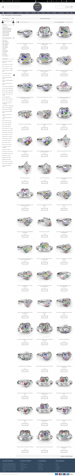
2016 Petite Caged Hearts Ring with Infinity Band (25, 393)
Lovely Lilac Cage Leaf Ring (44, 177)
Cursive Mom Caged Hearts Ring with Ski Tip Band (64, 313)
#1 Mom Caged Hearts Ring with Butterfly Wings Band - (64, 447)
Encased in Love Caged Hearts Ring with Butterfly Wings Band (44, 286)
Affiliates (57, 468)
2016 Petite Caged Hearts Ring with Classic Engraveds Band (44, 393)
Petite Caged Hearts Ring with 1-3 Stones (44, 97)
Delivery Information (23, 464)
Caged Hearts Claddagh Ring (64, 339)
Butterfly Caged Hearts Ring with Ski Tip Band (44, 366)
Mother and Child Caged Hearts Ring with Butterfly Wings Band (44, 151)
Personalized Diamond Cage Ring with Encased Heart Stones (64, 98)
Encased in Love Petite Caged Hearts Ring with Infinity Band (64, 232)
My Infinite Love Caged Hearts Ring (25, 124)
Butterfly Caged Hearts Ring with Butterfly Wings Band (64, 366)
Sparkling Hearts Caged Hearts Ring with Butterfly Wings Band (44, 71)
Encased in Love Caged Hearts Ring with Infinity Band (25, 286)
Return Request (41, 464)
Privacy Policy (22, 466)
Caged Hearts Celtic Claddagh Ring (25, 366)
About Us (22, 463)
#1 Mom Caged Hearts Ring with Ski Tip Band (25, 446)
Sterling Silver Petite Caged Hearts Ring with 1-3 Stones (25, 44)
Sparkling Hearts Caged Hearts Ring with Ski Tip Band (64, 44)
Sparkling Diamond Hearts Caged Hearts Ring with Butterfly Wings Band (25, 98)
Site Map (22, 470)
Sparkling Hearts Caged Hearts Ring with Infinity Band (25, 71)
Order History (40, 466)
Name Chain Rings (8, 15)
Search (57, 464)
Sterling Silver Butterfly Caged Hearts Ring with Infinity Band (44, 44)
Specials (57, 466)
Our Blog (57, 470)
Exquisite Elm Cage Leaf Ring (44, 231)
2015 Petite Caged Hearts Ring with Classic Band (64, 420)
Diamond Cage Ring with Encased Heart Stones (44, 313)
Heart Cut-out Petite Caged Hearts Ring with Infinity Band (64, 178)
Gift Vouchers (58, 467)
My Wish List (40, 470)
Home (3, 15)
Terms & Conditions (23, 467)
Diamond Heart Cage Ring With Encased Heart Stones (25, 313)
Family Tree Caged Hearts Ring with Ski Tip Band (44, 205)
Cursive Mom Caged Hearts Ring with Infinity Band (25, 340)
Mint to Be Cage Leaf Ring (25, 177)
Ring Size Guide (41, 468)
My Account (40, 463)
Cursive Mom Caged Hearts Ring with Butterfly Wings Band (44, 340)
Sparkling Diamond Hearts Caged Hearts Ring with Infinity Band (64, 71)
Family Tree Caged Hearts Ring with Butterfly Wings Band (25, 232)
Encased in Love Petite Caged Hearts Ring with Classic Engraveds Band (25, 259)
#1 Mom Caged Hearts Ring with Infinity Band (44, 446)
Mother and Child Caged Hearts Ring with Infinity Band (25, 151)
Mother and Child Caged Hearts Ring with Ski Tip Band (64, 124)
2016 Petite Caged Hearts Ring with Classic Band (64, 393)
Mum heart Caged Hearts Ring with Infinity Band (44, 124)
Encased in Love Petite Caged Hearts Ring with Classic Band (44, 259)
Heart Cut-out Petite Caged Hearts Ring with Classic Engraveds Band (25, 205)
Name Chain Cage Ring (17, 15)
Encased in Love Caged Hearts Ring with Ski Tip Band (64, 259)
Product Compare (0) (24, 22)
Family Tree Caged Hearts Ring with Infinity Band (64, 205)
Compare (40, 467)
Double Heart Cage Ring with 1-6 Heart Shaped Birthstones (64, 286)
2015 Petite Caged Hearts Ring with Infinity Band (25, 420)
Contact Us (22, 468)
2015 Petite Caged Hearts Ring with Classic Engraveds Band (44, 420)
